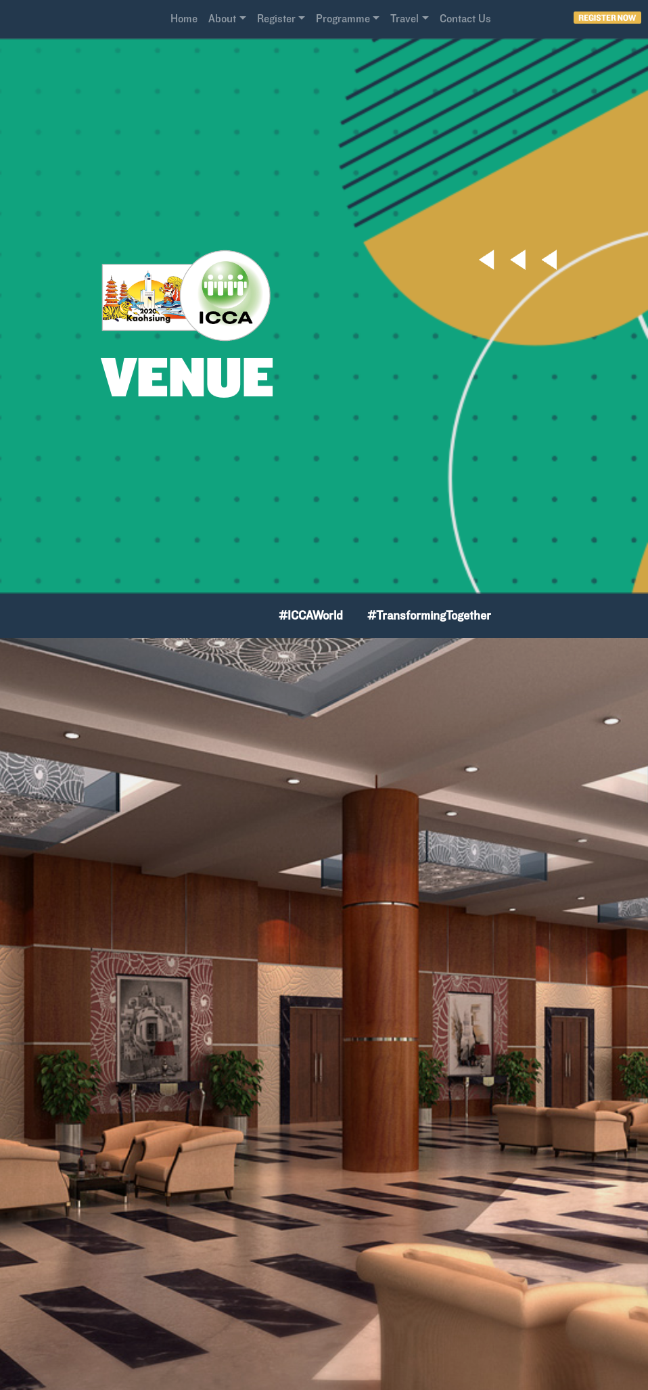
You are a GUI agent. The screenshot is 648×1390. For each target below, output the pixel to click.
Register (276, 18)
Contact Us (465, 18)
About (222, 18)
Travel (404, 18)
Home (184, 18)
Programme (343, 18)
